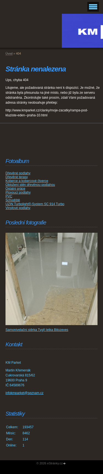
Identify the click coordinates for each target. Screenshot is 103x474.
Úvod (9, 53)
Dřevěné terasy (16, 177)
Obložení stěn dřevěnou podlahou (30, 185)
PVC (8, 196)
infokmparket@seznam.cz (24, 393)
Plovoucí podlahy (17, 192)
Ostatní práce (15, 189)
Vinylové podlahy (17, 208)
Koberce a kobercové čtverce (26, 181)
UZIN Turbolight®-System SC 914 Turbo (34, 204)
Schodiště (12, 200)
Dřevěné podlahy (17, 173)
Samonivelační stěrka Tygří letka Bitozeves (36, 330)
